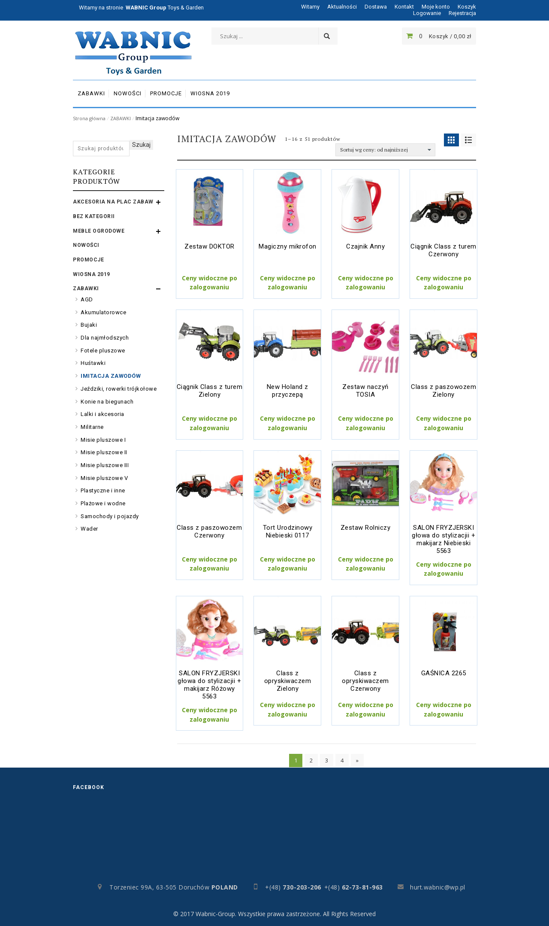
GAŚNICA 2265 (443, 673)
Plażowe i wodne (103, 503)
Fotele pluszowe (103, 350)
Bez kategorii (94, 216)
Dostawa (376, 6)
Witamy (310, 6)
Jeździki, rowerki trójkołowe (119, 389)
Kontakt (404, 6)
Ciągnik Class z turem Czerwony (443, 250)
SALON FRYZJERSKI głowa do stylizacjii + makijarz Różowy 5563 (209, 684)
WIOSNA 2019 (91, 274)
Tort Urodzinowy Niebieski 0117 (288, 531)
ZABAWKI (120, 118)
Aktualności (342, 6)
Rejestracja (462, 13)
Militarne (92, 427)
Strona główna (89, 118)
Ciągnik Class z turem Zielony (210, 390)
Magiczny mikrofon (288, 246)
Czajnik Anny (365, 246)
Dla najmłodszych (105, 337)
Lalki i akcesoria (102, 414)
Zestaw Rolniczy (366, 527)
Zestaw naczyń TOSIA (365, 390)
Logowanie (427, 13)
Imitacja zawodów (111, 376)
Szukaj (141, 144)
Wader (89, 528)
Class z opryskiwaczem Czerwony (365, 680)
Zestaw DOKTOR (209, 246)
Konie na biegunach (107, 401)
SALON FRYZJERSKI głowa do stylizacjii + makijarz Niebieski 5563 (443, 539)
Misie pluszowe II (104, 452)
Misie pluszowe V (104, 478)
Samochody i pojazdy (110, 516)
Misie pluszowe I (103, 440)
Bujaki (89, 325)
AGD (87, 299)
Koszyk (467, 6)
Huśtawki (93, 363)
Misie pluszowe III (105, 465)
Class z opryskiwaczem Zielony (287, 680)
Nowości (86, 245)
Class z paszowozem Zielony (443, 390)
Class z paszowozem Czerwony (209, 531)
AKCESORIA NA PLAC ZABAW (113, 202)
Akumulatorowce (103, 312)
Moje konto (436, 6)
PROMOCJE (88, 260)
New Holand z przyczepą (287, 390)
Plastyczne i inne (103, 490)
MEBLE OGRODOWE (98, 231)
